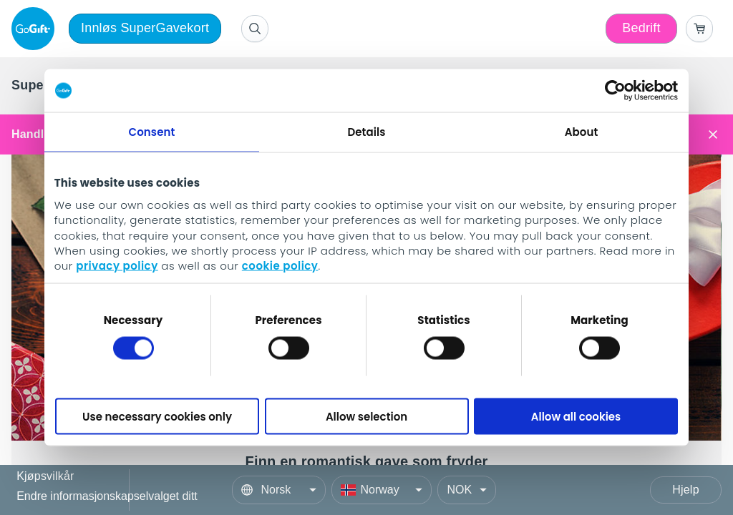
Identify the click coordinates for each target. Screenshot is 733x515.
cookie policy (280, 265)
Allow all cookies (576, 415)
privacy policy (116, 265)
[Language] (279, 490)
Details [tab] (366, 131)
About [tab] (581, 131)
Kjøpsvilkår (45, 477)
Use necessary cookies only (157, 415)
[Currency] (466, 490)
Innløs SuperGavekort (145, 28)
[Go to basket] (699, 28)
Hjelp (685, 490)
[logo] (35, 28)
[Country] (381, 490)
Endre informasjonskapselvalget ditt (107, 496)
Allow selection (366, 415)
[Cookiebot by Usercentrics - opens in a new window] (615, 91)
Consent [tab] (152, 131)
